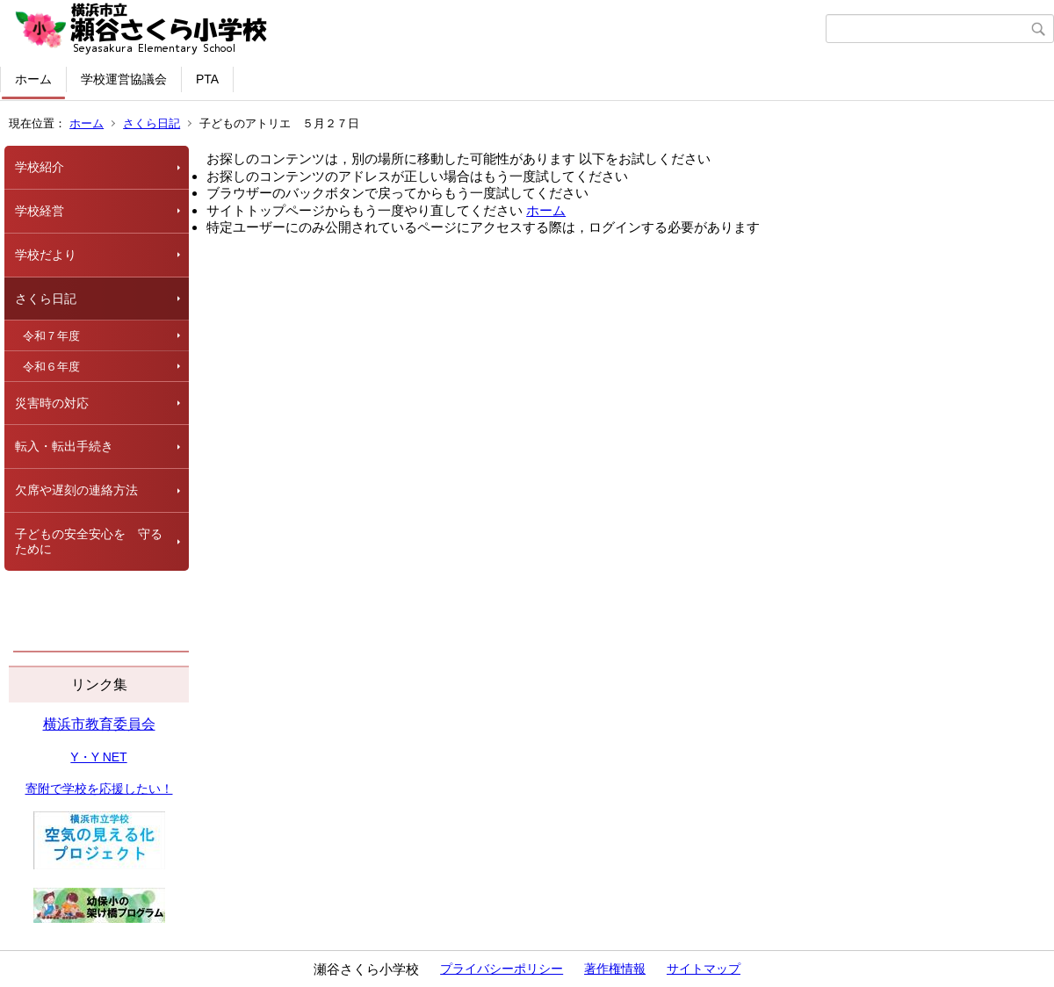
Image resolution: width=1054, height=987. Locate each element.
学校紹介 (39, 167)
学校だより (45, 255)
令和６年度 (51, 366)
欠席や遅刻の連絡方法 (76, 490)
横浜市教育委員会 (99, 724)
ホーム (33, 79)
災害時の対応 (52, 403)
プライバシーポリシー (501, 969)
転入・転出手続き (64, 446)
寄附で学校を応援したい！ (99, 789)
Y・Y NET (98, 757)
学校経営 (39, 211)
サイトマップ (703, 969)
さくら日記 (151, 123)
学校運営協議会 (124, 79)
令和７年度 (51, 335)
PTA (207, 79)
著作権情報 (615, 969)
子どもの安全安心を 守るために (88, 541)
